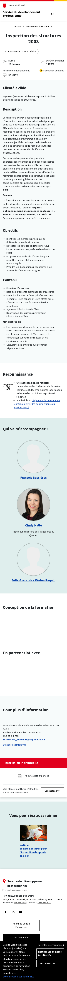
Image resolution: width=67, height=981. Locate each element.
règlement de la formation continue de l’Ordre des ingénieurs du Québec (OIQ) (37, 404)
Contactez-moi (52, 790)
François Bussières (33, 477)
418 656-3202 (20, 902)
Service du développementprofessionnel (21, 14)
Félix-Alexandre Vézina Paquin (33, 580)
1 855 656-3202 (44, 902)
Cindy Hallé (33, 525)
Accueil (17, 26)
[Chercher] (52, 14)
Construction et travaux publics (20, 51)
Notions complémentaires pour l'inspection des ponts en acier (33, 850)
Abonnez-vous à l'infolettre (21, 925)
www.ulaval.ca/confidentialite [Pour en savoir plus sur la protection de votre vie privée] (18, 976)
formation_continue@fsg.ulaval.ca (24, 739)
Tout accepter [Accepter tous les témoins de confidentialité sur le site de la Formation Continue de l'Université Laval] (46, 963)
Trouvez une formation (37, 26)
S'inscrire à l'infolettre (14, 744)
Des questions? (21, 937)
